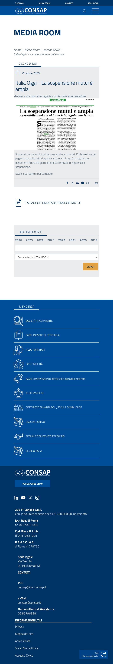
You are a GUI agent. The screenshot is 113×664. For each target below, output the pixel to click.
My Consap (93, 3)
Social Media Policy (27, 648)
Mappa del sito (24, 633)
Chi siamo (19, 3)
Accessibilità (22, 641)
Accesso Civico (24, 655)
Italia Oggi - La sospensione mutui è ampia (39, 54)
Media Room (44, 3)
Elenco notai (34, 451)
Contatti (69, 3)
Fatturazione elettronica (43, 335)
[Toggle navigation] (95, 11)
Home (17, 50)
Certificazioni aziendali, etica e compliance (54, 407)
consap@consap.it (29, 602)
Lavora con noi (35, 422)
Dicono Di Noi (52, 50)
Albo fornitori (35, 350)
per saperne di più (33, 483)
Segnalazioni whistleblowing (45, 436)
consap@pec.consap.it (32, 587)
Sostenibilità (34, 364)
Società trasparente (39, 321)
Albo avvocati (35, 393)
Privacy (19, 626)
